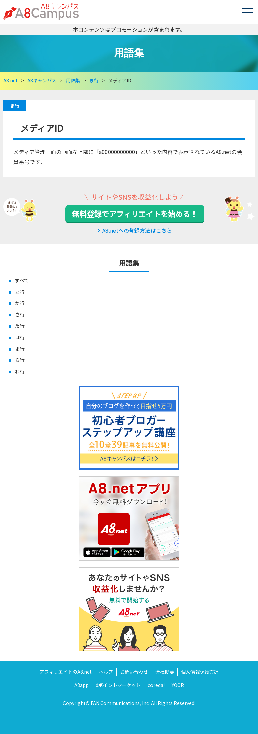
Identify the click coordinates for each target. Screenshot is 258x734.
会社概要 (164, 671)
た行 (20, 325)
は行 (20, 337)
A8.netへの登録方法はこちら (137, 230)
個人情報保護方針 (200, 671)
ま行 (14, 105)
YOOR (178, 685)
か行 (20, 303)
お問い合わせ (134, 671)
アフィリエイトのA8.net (66, 671)
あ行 (20, 291)
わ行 (20, 371)
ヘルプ (106, 671)
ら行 (20, 359)
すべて (22, 280)
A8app (81, 685)
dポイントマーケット (118, 685)
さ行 (20, 314)
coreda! (156, 685)
